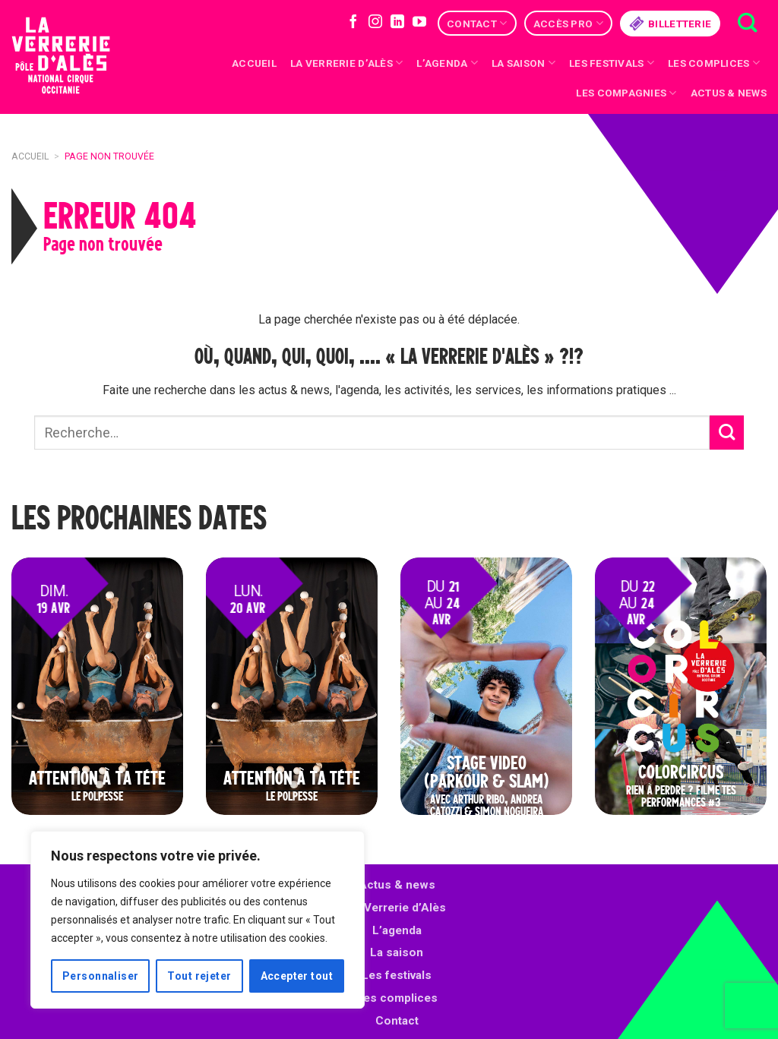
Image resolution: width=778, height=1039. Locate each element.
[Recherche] (747, 23)
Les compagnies (626, 93)
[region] (197, 920)
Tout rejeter (199, 976)
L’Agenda (447, 62)
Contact (477, 23)
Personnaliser (100, 976)
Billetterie (670, 23)
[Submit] (727, 432)
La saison (523, 62)
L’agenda (397, 930)
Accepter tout (297, 976)
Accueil (254, 63)
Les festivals (611, 62)
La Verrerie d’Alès (346, 62)
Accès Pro (568, 23)
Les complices (714, 62)
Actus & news (729, 93)
